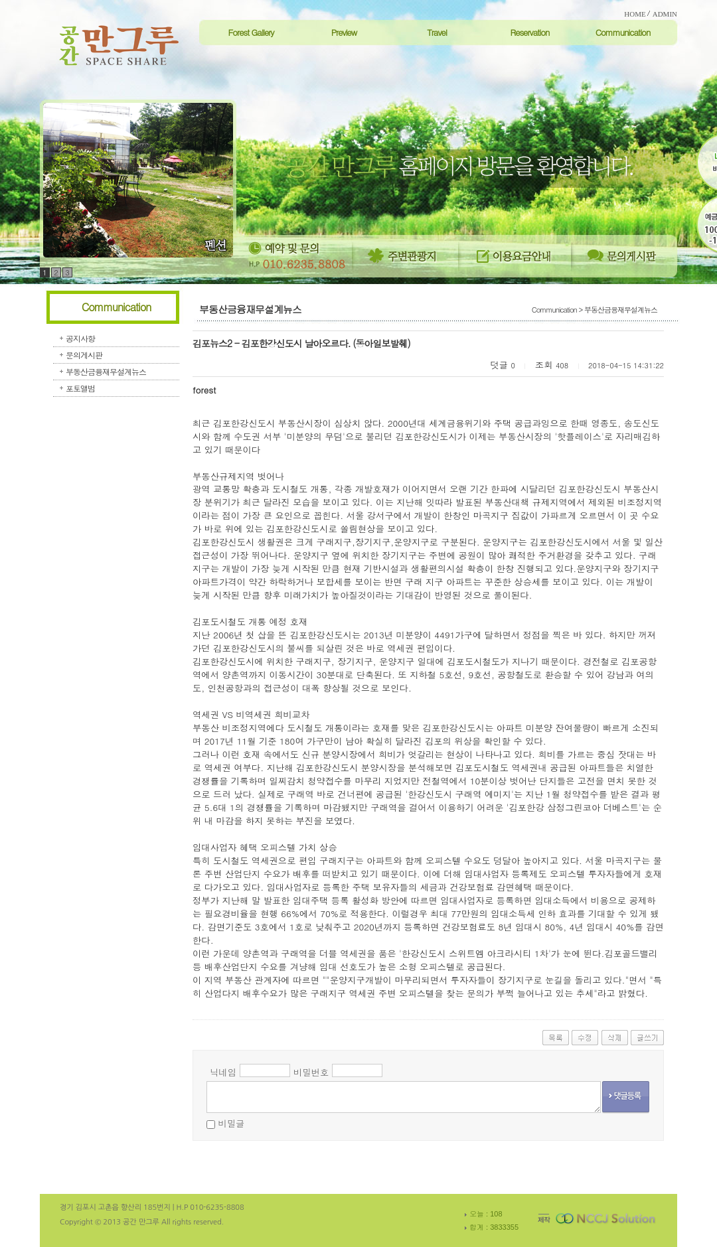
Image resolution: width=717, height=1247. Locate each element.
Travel (437, 32)
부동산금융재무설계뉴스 (106, 371)
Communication (623, 32)
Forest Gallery (251, 32)
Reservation (529, 32)
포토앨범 (80, 388)
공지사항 (80, 338)
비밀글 (231, 1123)
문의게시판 (84, 354)
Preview (344, 32)
